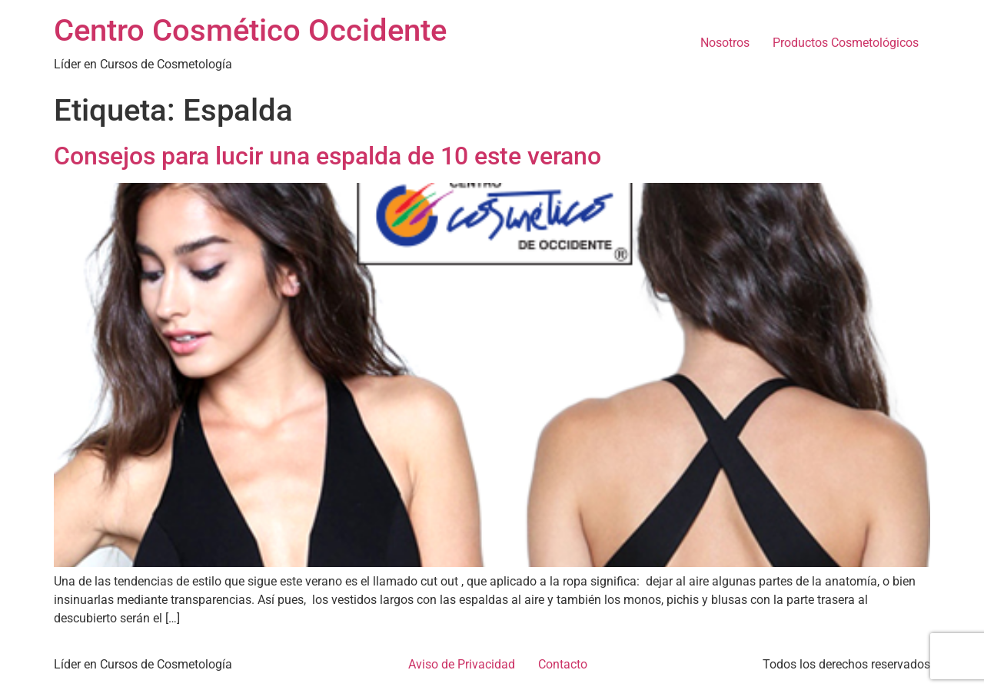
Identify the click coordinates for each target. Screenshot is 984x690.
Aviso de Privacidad (461, 664)
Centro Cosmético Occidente (250, 30)
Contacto (562, 664)
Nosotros (725, 42)
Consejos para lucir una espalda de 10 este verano (327, 156)
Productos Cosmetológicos (846, 42)
